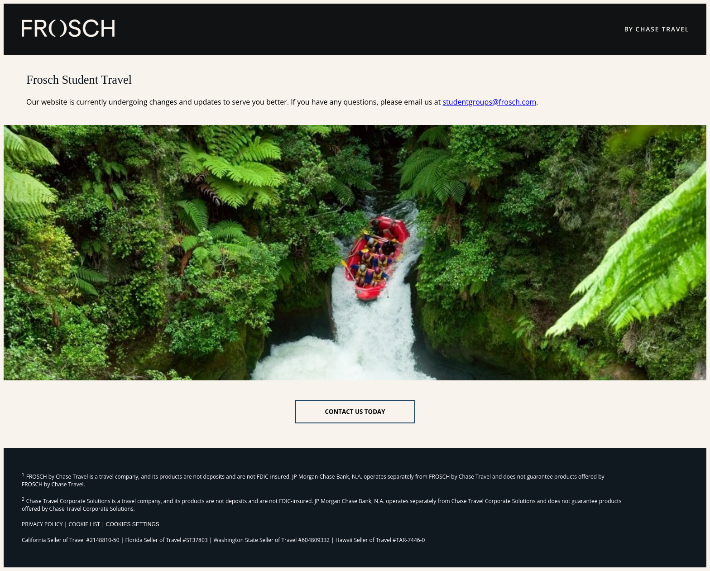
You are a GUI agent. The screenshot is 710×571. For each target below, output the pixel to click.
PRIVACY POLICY (42, 524)
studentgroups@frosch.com (490, 102)
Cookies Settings (132, 524)
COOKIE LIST (84, 524)
